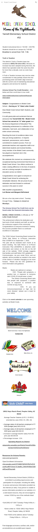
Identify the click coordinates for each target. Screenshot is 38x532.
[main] (19, 33)
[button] (2, 2)
